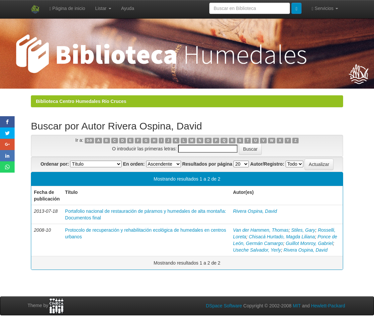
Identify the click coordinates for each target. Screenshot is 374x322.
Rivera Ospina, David (255, 211)
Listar (103, 8)
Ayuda (127, 8)
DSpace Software (224, 305)
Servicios (325, 8)
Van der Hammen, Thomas (261, 230)
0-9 (89, 140)
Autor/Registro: (267, 164)
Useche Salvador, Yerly (257, 250)
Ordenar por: (55, 164)
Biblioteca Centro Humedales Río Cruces (81, 101)
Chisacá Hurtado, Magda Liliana (282, 236)
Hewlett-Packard (328, 305)
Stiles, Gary (303, 230)
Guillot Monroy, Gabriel (309, 243)
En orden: (133, 164)
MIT (297, 305)
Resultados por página (207, 164)
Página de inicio (67, 8)
